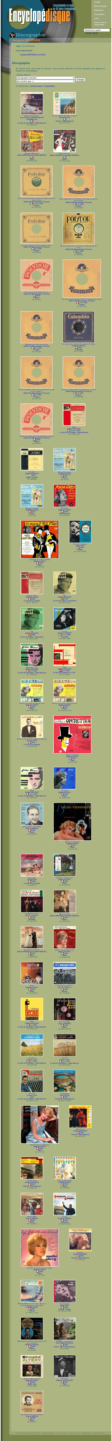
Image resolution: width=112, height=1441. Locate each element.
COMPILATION (64, 474)
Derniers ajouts (91, 33)
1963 (32, 1097)
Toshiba (35, 477)
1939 (82, 204)
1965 (66, 1307)
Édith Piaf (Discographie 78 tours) (36, 202)
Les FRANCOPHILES (64, 1343)
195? (66, 476)
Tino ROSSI (64, 1095)
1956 (82, 547)
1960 (66, 881)
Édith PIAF (80, 546)
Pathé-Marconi (40, 123)
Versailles (31, 919)
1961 (66, 953)
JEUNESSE (31, 880)
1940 (38, 296)
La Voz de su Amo (60, 601)
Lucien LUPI (32, 741)
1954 (78, 430)
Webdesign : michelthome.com (93, 1433)
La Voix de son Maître (26, 123)
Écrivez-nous (74, 1433)
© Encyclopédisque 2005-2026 (27, 1433)
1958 (66, 794)
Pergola (61, 1309)
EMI (61, 1347)
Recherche (98, 10)
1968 (33, 1418)
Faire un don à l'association (100, 23)
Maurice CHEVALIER (65, 1380)
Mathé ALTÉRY (64, 510)
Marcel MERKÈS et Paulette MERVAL (32, 155)
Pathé (39, 565)
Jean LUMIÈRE (32, 828)
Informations (99, 14)
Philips (80, 550)
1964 (66, 1184)
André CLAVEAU (32, 1344)
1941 (80, 347)
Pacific (64, 478)
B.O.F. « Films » (32, 915)
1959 (33, 881)
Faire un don (62, 1433)
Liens (96, 18)
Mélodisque (19, 1438)
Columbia (78, 349)
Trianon (58, 121)
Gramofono (72, 601)
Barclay (64, 991)
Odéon (32, 159)
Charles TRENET (78, 346)
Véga (65, 1384)
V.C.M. (73, 672)
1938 (41, 203)
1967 (33, 1382)
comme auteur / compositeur (42, 86)
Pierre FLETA (65, 117)
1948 (38, 439)
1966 (33, 1346)
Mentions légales (48, 1433)
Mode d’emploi (100, 6)
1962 (66, 1025)
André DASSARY (80, 1131)
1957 (33, 707)
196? (66, 917)
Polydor (36, 205)
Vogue (32, 1420)
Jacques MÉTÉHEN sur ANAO (33, 55)
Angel (28, 477)
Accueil (97, 2)
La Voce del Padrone (61, 672)
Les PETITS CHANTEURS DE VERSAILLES (32, 118)
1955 (66, 512)
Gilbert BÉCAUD (74, 429)
